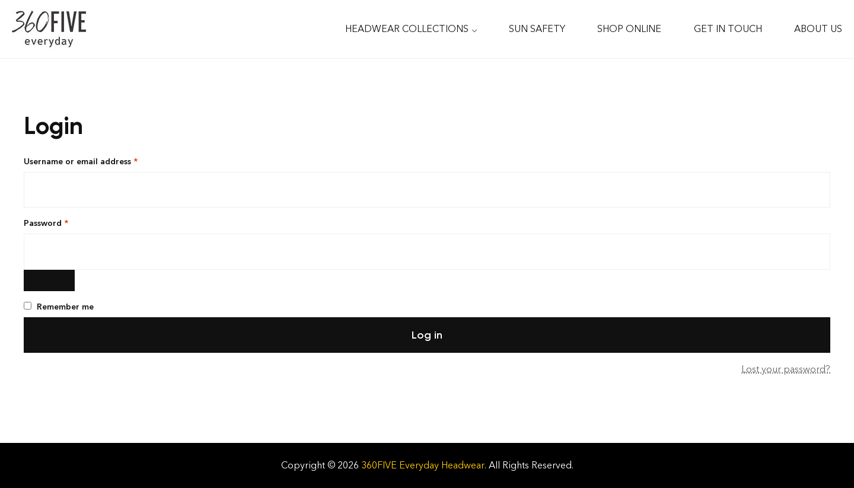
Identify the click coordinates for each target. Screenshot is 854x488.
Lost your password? (785, 369)
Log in (427, 335)
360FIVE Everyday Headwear (423, 465)
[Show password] (49, 280)
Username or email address (98, 161)
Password (64, 222)
